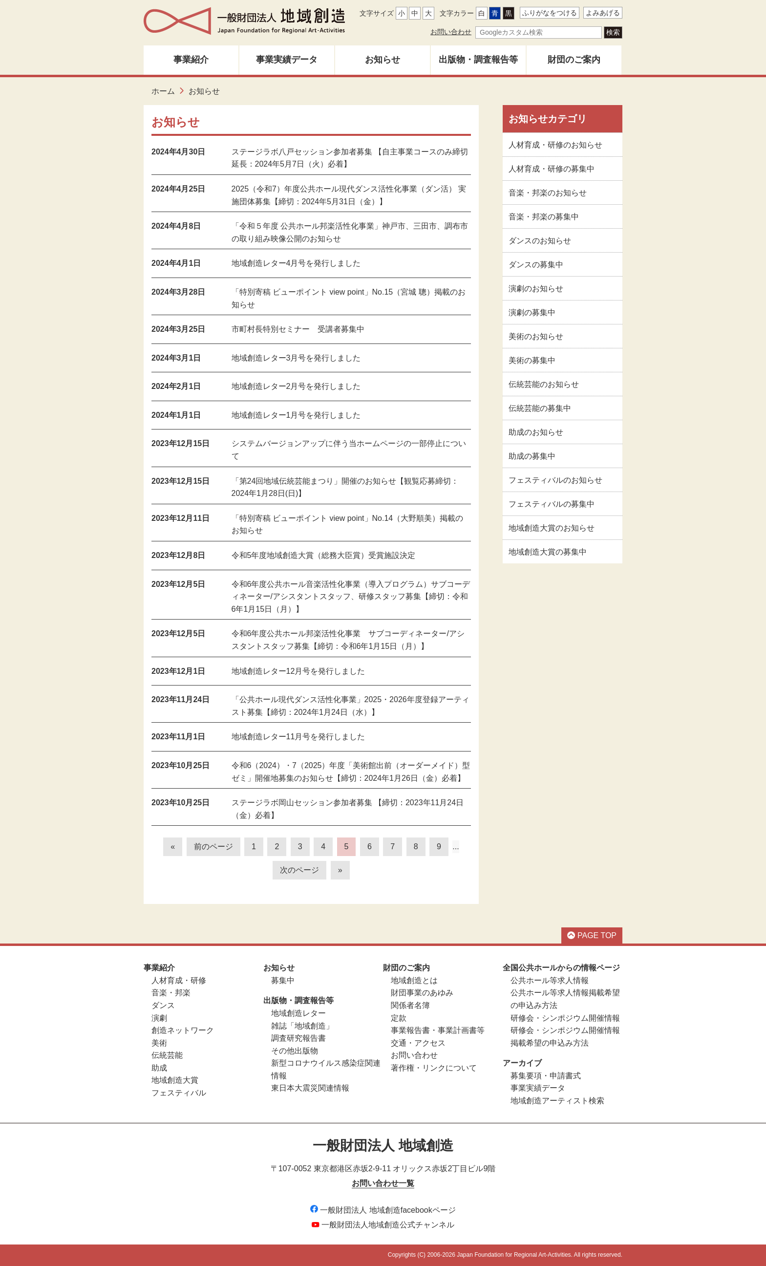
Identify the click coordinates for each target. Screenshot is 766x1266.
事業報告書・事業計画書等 (438, 1030)
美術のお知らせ (536, 336)
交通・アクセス (418, 1043)
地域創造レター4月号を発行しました (296, 263)
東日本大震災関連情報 (310, 1088)
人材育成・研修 (178, 980)
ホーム (163, 91)
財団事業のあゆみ (422, 992)
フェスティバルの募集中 (552, 504)
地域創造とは (414, 980)
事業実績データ (287, 59)
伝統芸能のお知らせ (544, 384)
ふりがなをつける (549, 13)
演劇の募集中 (532, 312)
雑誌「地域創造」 (302, 1026)
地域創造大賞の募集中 (548, 552)
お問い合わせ (450, 32)
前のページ (213, 846)
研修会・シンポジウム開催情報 (565, 1018)
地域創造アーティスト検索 (557, 1100)
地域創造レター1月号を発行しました (296, 415)
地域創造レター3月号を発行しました (296, 358)
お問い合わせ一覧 (383, 1183)
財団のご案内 (574, 59)
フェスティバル (178, 1093)
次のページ (299, 870)
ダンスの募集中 (536, 264)
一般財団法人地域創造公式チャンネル (383, 1225)
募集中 (283, 980)
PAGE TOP (592, 935)
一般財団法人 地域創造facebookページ (382, 1210)
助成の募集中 (532, 456)
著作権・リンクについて (434, 1068)
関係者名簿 (410, 1005)
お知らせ (382, 59)
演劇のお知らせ (536, 288)
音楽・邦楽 (171, 992)
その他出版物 (294, 1051)
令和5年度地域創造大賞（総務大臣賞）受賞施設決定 (324, 555)
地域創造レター (298, 1013)
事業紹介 (191, 59)
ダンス (163, 1005)
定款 (398, 1018)
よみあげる (603, 13)
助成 (159, 1068)
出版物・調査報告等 (478, 59)
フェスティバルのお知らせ (555, 480)
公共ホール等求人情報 (550, 980)
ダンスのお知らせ (540, 240)
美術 (159, 1043)
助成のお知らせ (536, 432)
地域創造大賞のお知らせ (552, 528)
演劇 (159, 1018)
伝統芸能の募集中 (540, 408)
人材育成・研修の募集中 (552, 169)
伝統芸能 (167, 1055)
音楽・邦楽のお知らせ (548, 193)
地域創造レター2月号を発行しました (296, 386)
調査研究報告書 (298, 1038)
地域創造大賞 (174, 1080)
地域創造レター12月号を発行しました (298, 671)
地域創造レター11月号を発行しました (298, 736)
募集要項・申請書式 (546, 1076)
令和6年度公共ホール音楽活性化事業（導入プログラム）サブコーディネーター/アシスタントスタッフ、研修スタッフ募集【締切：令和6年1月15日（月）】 (351, 596)
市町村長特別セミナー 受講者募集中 (298, 329)
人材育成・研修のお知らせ (555, 145)
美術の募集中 (532, 360)
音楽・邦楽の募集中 (544, 217)
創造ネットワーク (182, 1030)
